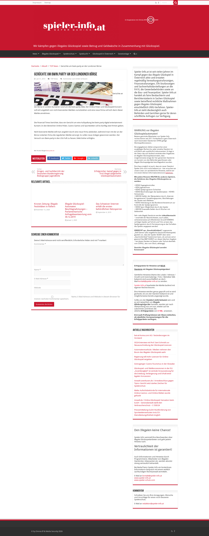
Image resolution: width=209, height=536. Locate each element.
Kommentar (40, 244)
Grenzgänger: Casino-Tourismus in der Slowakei (154, 364)
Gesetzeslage (123, 54)
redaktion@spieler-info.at (153, 503)
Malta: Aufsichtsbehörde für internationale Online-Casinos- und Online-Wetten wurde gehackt (152, 393)
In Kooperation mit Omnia (141, 20)
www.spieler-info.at (142, 478)
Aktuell (44, 66)
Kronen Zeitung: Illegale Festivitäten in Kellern (46, 205)
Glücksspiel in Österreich (103, 54)
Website (37, 288)
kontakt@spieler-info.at (148, 281)
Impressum (37, 3)
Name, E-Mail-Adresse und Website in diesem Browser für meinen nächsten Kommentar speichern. (77, 298)
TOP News (54, 66)
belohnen (169, 173)
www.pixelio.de (50, 150)
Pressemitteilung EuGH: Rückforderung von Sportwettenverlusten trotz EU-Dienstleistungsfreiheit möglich (152, 412)
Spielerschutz (69, 54)
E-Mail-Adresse (41, 279)
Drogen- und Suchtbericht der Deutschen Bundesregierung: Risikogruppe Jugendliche (52, 172)
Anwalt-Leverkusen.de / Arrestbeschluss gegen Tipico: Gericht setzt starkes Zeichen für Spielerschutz (154, 383)
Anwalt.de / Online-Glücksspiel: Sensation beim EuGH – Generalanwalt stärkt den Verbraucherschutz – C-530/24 (154, 402)
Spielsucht (83, 54)
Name (37, 270)
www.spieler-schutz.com (144, 480)
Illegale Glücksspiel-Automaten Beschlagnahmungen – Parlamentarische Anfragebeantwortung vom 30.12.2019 (78, 210)
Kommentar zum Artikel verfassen (75, 79)
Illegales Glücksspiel (50, 54)
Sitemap (47, 3)
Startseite (35, 66)
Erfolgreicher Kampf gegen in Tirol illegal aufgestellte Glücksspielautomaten (106, 172)
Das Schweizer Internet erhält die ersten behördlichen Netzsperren (109, 206)
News (35, 54)
